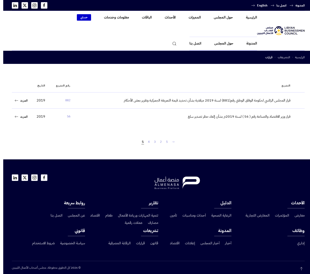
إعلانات (187, 243)
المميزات (191, 17)
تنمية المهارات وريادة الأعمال (135, 215)
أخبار (225, 243)
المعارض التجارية (254, 215)
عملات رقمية (130, 222)
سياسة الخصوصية (69, 243)
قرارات (137, 243)
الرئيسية (248, 17)
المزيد (20, 101)
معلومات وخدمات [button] (113, 17)
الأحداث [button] (166, 17)
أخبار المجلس (206, 243)
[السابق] (170, 142)
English (259, 5)
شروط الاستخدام (40, 243)
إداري (297, 243)
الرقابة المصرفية (116, 243)
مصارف (150, 222)
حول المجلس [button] (220, 17)
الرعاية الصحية (218, 215)
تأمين (170, 215)
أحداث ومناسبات (191, 215)
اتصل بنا (278, 5)
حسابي (80, 17)
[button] (171, 43)
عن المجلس (73, 215)
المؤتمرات (279, 215)
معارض (296, 215)
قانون (151, 243)
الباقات (144, 17)
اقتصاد (92, 215)
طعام (105, 215)
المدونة (296, 5)
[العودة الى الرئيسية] (277, 30)
